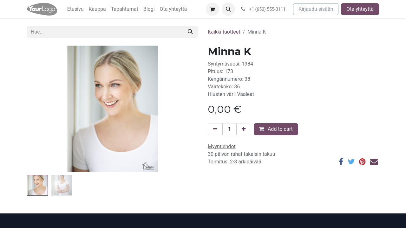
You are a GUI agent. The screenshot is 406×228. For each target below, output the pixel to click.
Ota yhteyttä (360, 9)
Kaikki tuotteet (224, 32)
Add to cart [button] (276, 129)
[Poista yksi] (215, 129)
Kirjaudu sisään (315, 9)
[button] (228, 9)
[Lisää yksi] (243, 129)
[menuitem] (75, 9)
